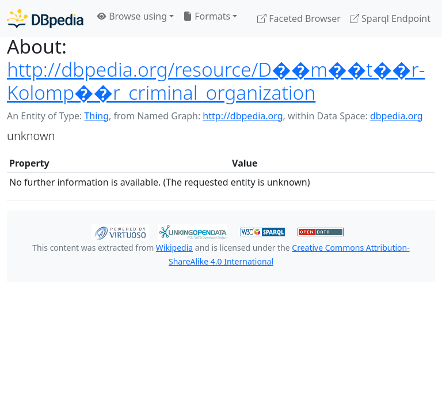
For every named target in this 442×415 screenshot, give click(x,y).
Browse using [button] (132, 16)
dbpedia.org (396, 116)
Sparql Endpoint (390, 18)
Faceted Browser (299, 18)
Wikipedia (174, 247)
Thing (96, 116)
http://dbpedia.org (243, 116)
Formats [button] (206, 16)
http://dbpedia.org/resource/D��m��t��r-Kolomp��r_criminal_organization (216, 80)
